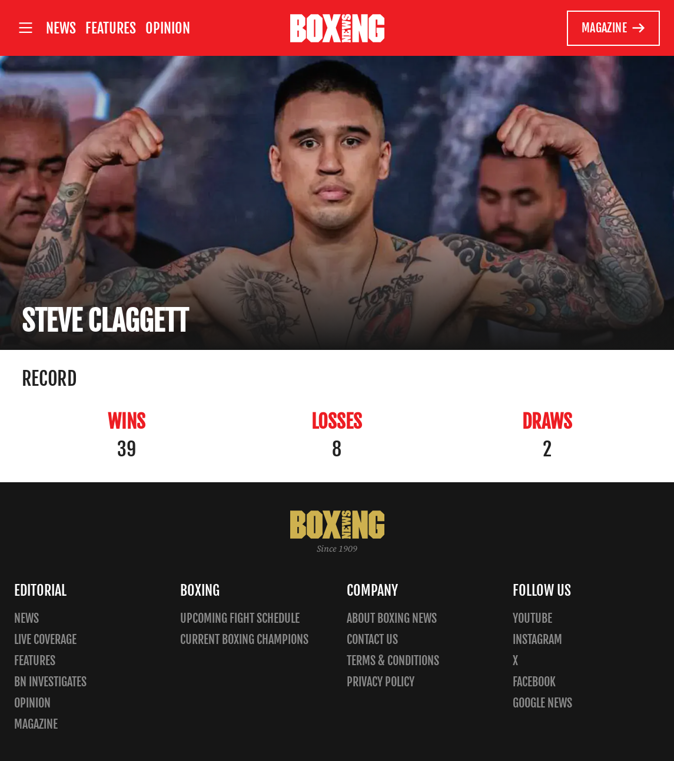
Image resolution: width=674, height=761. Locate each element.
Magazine (614, 28)
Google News (542, 703)
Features (110, 28)
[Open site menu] (25, 28)
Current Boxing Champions (244, 639)
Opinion (167, 28)
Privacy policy (380, 682)
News (61, 28)
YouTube (532, 618)
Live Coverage (45, 639)
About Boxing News (392, 618)
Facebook (534, 682)
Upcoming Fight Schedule (240, 618)
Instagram (537, 639)
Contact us (372, 639)
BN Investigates (50, 682)
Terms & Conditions (393, 660)
